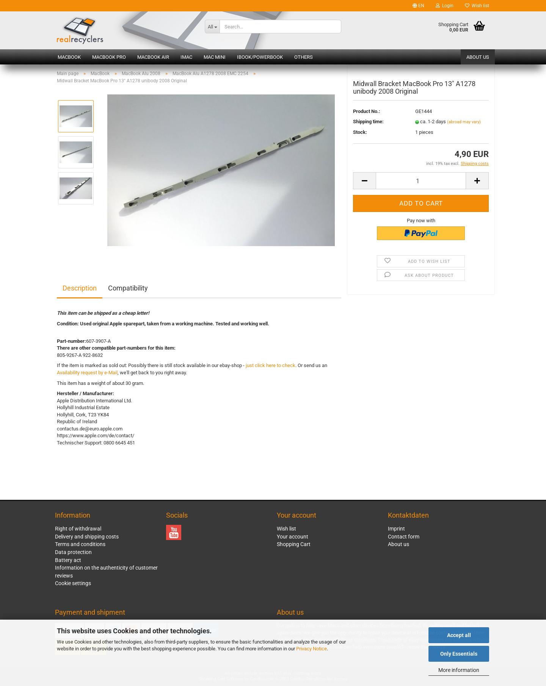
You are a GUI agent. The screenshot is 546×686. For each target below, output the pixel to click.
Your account (292, 537)
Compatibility (128, 288)
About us (477, 57)
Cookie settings (73, 583)
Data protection (73, 552)
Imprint (396, 529)
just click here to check (270, 365)
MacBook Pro (109, 57)
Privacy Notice (311, 648)
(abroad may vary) (464, 127)
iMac (186, 57)
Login (444, 5)
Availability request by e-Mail (87, 372)
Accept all (459, 635)
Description (80, 288)
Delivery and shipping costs (87, 537)
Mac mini (215, 57)
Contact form (403, 537)
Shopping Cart (294, 544)
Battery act (68, 560)
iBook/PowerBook (260, 57)
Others (303, 57)
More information (458, 670)
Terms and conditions (80, 544)
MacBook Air (153, 57)
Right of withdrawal (78, 529)
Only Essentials (458, 654)
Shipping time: (368, 127)
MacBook (69, 57)
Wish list (477, 5)
